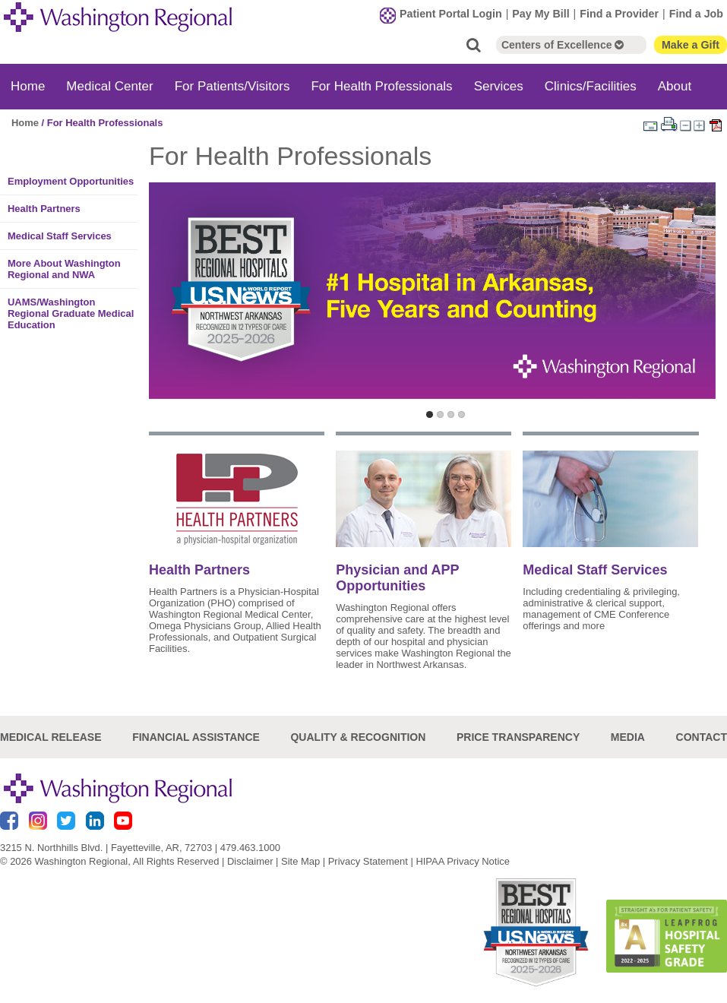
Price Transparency (518, 737)
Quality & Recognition (357, 737)
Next (701, 310)
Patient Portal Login (451, 14)
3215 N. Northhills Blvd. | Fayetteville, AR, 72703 (106, 847)
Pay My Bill (540, 14)
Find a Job (696, 14)
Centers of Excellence (562, 45)
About (674, 86)
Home (28, 86)
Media (628, 737)
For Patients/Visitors (232, 86)
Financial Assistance (196, 737)
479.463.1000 (250, 847)
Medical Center (109, 86)
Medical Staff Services (60, 236)
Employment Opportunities (71, 181)
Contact (701, 737)
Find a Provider (619, 14)
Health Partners (44, 208)
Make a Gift (690, 45)
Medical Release (51, 737)
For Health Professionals (381, 86)
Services (498, 86)
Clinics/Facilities (591, 86)
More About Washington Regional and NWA (64, 269)
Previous (164, 310)
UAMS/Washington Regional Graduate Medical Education (71, 313)
